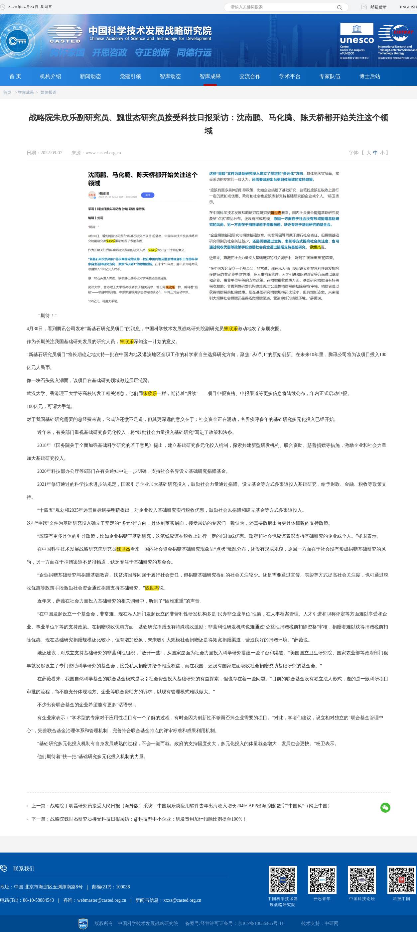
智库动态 (170, 76)
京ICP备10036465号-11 (261, 923)
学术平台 (290, 76)
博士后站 (369, 76)
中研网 (332, 923)
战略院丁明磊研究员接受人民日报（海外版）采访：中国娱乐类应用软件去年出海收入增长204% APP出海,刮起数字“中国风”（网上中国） (191, 805)
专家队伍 (330, 76)
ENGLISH (408, 7)
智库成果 (210, 76)
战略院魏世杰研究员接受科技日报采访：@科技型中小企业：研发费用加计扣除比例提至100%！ (148, 819)
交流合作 (250, 76)
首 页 (15, 76)
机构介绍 (50, 76)
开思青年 (322, 898)
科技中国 (401, 898)
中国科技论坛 (362, 898)
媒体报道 (49, 92)
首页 (7, 92)
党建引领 (130, 76)
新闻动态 (90, 76)
